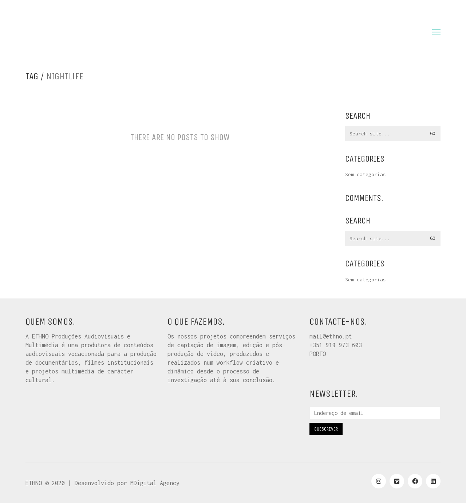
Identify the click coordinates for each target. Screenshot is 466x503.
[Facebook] (415, 481)
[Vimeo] (397, 481)
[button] (436, 32)
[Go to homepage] (61, 32)
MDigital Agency (154, 483)
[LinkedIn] (433, 481)
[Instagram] (378, 481)
